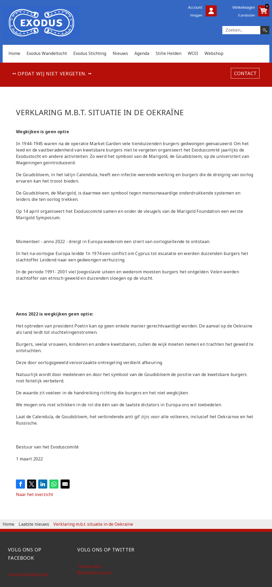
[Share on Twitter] (31, 484)
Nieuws (120, 53)
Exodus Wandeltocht (47, 53)
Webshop (214, 53)
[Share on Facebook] (20, 484)
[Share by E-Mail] (65, 484)
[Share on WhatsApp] (53, 484)
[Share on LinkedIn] (42, 484)
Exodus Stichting (89, 53)
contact (245, 73)
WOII (193, 53)
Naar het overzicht (34, 494)
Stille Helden (168, 53)
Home (14, 53)
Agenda (141, 53)
